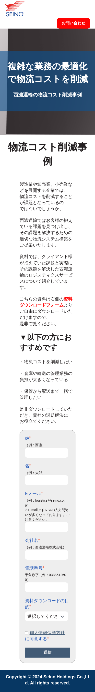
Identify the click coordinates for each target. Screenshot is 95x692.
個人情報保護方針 (47, 632)
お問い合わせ (73, 23)
